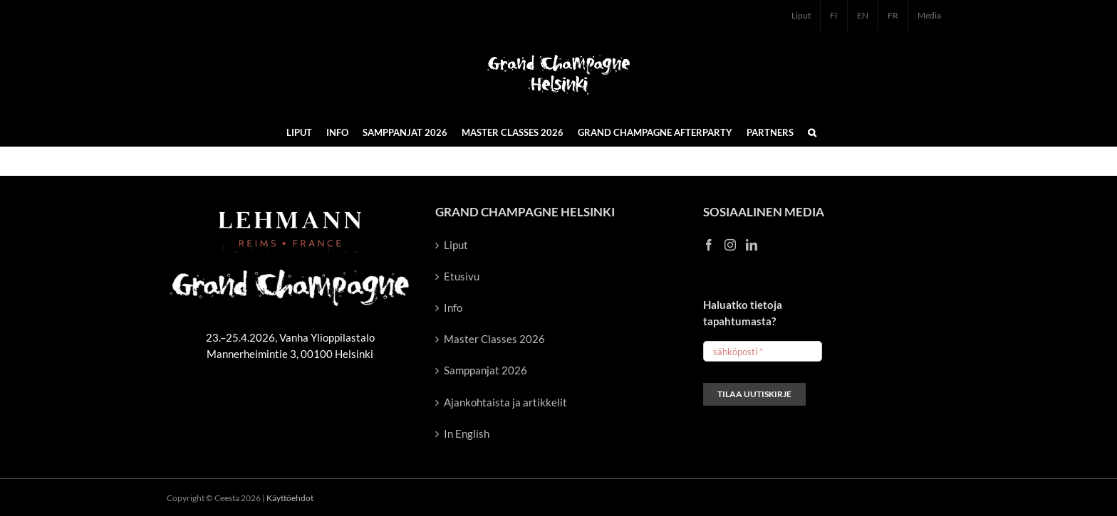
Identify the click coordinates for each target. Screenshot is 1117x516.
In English (466, 433)
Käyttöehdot (289, 498)
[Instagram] (730, 245)
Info (453, 307)
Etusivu (461, 276)
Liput (456, 244)
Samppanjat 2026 (485, 370)
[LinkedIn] (751, 245)
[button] (812, 131)
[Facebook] (709, 245)
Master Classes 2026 (494, 338)
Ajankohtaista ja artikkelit (505, 402)
